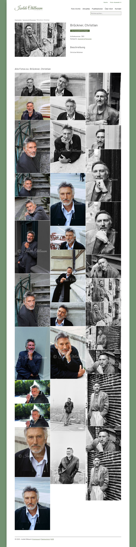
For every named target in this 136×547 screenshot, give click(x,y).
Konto (106, 2)
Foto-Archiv (75, 9)
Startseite (18, 20)
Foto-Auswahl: (115, 2)
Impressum (36, 539)
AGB (52, 539)
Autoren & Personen (29, 20)
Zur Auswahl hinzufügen (80, 31)
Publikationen (97, 9)
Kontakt (118, 9)
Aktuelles (86, 9)
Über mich (109, 9)
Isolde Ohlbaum (28, 8)
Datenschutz (45, 539)
